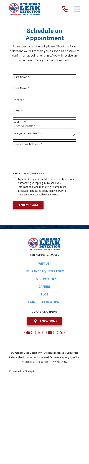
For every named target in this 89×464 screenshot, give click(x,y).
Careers (44, 287)
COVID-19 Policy (44, 279)
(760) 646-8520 (44, 312)
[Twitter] (39, 332)
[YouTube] (50, 332)
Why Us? (44, 264)
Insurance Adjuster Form (44, 271)
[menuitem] (28, 361)
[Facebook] (28, 332)
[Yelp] (61, 332)
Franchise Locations (44, 302)
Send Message (28, 205)
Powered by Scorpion (23, 371)
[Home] (25, 9)
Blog (45, 294)
